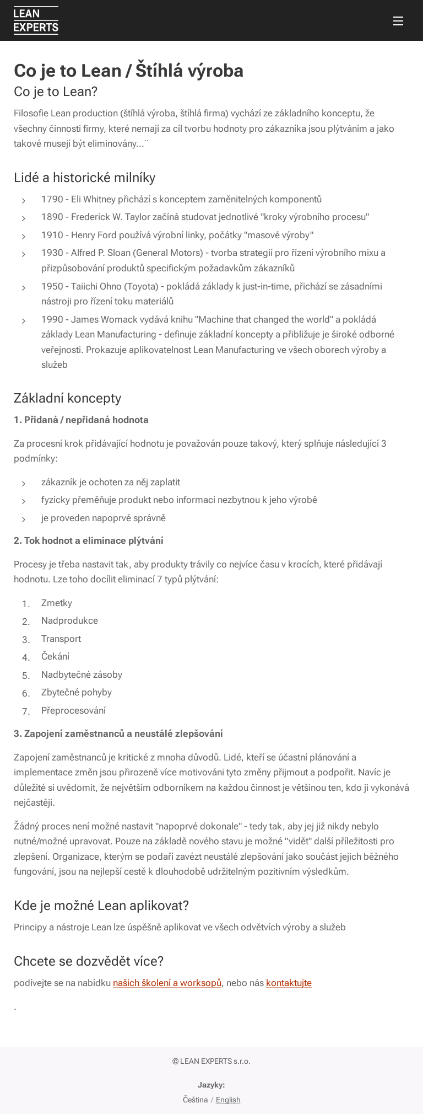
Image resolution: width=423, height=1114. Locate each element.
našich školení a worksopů (167, 982)
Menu (398, 21)
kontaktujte (289, 982)
